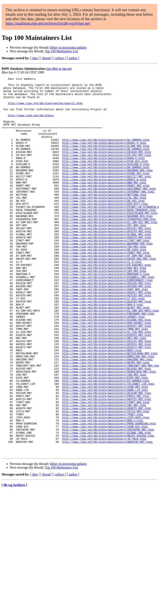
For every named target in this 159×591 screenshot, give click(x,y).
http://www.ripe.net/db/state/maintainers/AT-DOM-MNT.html (106, 291)
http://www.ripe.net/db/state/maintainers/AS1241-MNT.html (106, 394)
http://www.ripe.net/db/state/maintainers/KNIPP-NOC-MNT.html (109, 295)
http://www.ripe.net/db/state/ (31, 123)
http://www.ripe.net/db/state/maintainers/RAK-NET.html (104, 306)
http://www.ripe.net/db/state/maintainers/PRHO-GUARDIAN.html (109, 493)
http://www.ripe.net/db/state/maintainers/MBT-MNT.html (104, 390)
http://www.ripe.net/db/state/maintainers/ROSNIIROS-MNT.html (109, 431)
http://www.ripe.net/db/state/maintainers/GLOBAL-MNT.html (106, 266)
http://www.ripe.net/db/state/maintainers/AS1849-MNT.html (106, 167)
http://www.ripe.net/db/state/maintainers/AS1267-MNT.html (106, 259)
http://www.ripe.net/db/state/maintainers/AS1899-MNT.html (106, 328)
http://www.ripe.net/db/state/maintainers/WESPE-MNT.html (105, 420)
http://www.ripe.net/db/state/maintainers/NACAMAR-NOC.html (107, 189)
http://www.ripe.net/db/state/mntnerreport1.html (45, 108)
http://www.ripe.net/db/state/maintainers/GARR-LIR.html (105, 453)
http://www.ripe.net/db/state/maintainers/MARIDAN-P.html (105, 313)
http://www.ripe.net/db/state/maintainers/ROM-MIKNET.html (106, 372)
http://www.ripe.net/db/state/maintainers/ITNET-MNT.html (105, 273)
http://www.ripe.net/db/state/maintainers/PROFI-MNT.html (105, 460)
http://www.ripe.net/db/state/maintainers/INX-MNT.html (104, 310)
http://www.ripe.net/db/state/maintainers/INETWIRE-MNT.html (108, 500)
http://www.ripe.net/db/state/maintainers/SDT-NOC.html (104, 255)
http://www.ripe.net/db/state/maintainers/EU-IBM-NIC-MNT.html (109, 251)
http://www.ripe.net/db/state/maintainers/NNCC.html (101, 405)
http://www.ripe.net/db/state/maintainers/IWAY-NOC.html (105, 332)
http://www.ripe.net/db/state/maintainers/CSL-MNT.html (104, 222)
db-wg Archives (14, 560)
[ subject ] (59, 58)
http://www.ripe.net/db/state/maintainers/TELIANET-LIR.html (108, 445)
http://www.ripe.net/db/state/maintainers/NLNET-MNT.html (105, 354)
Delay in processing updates (68, 47)
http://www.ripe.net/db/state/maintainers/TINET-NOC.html (105, 467)
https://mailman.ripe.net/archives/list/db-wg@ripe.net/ (48, 23)
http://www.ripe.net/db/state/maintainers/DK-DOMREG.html (105, 163)
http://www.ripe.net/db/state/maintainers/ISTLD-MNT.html (105, 478)
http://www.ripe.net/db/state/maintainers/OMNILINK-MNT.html (108, 412)
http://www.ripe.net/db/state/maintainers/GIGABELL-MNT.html (108, 317)
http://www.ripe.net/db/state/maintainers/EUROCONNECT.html (107, 321)
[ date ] (35, 58)
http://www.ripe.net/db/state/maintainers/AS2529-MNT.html (106, 346)
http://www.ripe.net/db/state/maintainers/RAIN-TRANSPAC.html (109, 237)
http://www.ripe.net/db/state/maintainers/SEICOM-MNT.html (106, 456)
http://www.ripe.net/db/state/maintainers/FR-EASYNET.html (106, 302)
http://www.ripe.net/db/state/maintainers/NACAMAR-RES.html (107, 244)
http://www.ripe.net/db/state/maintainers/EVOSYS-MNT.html (106, 387)
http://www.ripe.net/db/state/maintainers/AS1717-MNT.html (106, 196)
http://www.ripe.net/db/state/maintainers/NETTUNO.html (104, 218)
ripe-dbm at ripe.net (59, 68)
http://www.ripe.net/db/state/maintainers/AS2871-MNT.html (106, 401)
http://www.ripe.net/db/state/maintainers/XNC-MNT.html (104, 471)
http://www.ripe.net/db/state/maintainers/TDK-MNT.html (104, 280)
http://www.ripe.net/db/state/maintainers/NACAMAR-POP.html (107, 277)
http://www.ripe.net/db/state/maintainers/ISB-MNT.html (104, 434)
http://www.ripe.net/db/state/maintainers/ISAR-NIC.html (105, 496)
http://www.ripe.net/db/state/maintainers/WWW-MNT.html (104, 204)
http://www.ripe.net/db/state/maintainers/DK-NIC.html (103, 226)
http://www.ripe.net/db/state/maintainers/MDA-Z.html (102, 489)
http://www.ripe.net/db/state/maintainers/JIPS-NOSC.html (105, 485)
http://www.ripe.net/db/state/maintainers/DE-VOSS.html (104, 284)
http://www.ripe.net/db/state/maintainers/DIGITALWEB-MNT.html (109, 240)
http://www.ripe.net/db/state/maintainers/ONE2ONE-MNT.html (107, 416)
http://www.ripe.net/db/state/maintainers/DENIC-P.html (104, 156)
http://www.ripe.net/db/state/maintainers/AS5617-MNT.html (106, 335)
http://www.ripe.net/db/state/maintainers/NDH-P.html (102, 350)
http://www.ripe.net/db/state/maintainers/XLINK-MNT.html (105, 160)
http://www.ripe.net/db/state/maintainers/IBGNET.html (103, 365)
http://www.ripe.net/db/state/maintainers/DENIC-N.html (104, 200)
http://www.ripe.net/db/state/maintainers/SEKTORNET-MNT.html (109, 211)
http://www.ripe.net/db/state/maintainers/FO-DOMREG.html (105, 442)
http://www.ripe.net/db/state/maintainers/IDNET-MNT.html (105, 288)
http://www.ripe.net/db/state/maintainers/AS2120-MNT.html (106, 324)
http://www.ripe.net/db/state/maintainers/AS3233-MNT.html (106, 339)
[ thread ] (46, 58)
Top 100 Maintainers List (61, 51)
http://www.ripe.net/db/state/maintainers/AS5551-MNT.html (106, 398)
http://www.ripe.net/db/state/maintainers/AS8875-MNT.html (106, 475)
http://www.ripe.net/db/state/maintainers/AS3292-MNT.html (106, 427)
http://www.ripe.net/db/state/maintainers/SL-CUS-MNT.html (106, 383)
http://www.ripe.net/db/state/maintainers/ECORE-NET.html (105, 193)
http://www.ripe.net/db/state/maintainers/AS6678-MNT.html (106, 270)
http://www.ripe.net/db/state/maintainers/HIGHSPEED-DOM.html (109, 248)
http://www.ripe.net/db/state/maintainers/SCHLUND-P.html (105, 182)
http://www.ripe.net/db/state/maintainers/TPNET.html (102, 482)
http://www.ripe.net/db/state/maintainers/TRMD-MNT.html (105, 379)
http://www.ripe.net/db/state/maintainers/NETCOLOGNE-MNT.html (109, 409)
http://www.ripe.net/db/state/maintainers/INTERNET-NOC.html (108, 215)
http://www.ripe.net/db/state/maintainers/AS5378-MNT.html (106, 262)
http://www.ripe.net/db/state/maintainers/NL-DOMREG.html (105, 152)
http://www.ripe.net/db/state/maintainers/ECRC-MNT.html (105, 438)
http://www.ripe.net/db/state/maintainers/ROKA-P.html (103, 174)
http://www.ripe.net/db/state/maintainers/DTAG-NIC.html (105, 178)
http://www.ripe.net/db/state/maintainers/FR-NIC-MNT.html (106, 171)
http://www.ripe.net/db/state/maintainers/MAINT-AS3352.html (108, 507)
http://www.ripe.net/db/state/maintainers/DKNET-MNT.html (105, 207)
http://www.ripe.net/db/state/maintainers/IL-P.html (101, 299)
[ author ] (73, 58)
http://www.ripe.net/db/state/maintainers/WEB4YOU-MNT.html (107, 515)
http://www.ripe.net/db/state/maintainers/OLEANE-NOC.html (106, 368)
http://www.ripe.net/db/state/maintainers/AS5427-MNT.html (106, 376)
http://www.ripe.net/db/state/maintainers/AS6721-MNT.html (106, 464)
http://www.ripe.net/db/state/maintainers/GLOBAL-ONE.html (106, 504)
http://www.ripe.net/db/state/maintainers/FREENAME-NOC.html (108, 361)
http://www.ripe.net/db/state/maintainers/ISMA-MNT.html (105, 449)
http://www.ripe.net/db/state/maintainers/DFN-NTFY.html (105, 229)
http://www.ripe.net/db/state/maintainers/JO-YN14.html (104, 511)
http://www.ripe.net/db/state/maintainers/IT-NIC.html (103, 343)
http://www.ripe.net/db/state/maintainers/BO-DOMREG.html (105, 185)
